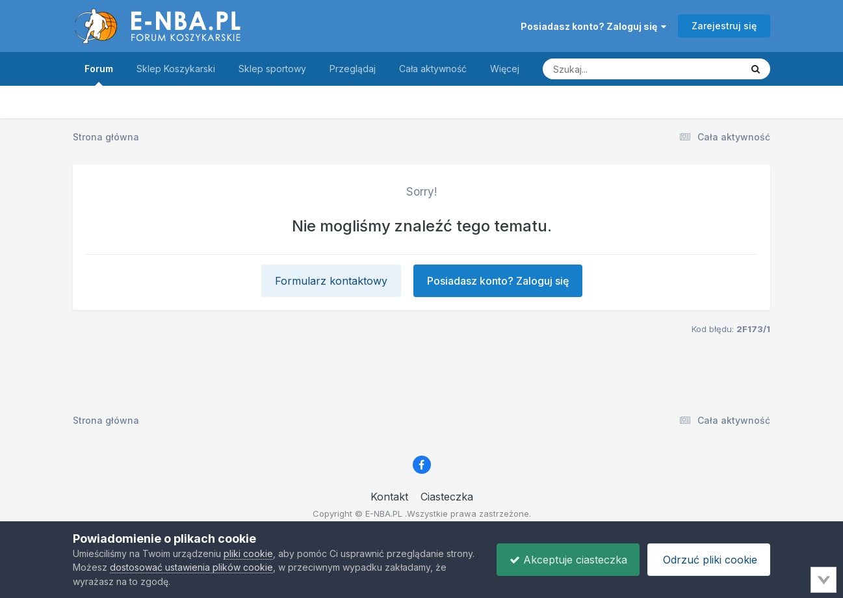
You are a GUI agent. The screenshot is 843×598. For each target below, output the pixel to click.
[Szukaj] (610, 68)
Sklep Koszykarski (175, 68)
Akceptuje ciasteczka (565, 559)
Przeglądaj (353, 68)
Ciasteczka (447, 496)
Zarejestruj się (724, 25)
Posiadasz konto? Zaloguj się (593, 26)
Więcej (504, 68)
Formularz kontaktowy (331, 280)
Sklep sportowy (272, 68)
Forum (98, 74)
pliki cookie (248, 553)
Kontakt (389, 496)
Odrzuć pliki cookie (708, 559)
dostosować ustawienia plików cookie (222, 567)
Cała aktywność (433, 68)
